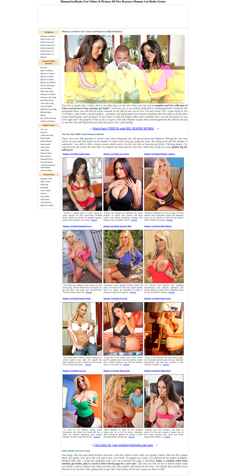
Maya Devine (45, 156)
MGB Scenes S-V (47, 51)
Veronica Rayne (46, 170)
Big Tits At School (47, 73)
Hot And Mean (46, 88)
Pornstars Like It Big (48, 97)
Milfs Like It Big (46, 91)
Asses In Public (46, 106)
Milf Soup (44, 184)
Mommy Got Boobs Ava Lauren (116, 154)
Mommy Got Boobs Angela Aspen (76, 154)
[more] (94, 220)
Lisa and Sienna (46, 162)
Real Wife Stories (47, 100)
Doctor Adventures (47, 85)
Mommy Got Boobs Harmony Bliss (117, 226)
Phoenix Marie (46, 153)
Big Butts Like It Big (48, 109)
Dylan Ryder (45, 138)
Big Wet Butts (45, 112)
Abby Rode (44, 150)
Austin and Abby (46, 135)
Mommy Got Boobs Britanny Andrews (159, 154)
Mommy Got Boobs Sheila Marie (157, 371)
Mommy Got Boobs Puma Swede (157, 298)
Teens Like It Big (47, 103)
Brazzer (43, 57)
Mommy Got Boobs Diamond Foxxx (77, 226)
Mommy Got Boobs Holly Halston (158, 226)
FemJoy (43, 193)
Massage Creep (46, 178)
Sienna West (45, 147)
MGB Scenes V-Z (47, 54)
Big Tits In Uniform (48, 82)
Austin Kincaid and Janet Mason (47, 166)
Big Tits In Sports (47, 79)
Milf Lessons (45, 181)
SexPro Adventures (47, 121)
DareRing (44, 187)
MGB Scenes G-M (47, 45)
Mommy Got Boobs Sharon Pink (116, 371)
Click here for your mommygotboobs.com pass (123, 445)
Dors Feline (44, 196)
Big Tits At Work (46, 76)
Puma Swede (45, 144)
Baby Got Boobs (46, 70)
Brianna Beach (46, 141)
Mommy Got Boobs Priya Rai (115, 298)
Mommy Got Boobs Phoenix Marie (77, 298)
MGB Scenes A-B (47, 39)
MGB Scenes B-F (47, 42)
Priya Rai (44, 132)
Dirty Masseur (45, 202)
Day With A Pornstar (48, 118)
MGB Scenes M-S (47, 48)
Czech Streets (45, 190)
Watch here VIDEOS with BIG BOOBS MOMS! (123, 128)
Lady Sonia (44, 199)
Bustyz (43, 115)
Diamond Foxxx (46, 159)
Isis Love (43, 129)
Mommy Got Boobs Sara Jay (74, 371)
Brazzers (43, 67)
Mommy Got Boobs (48, 36)
